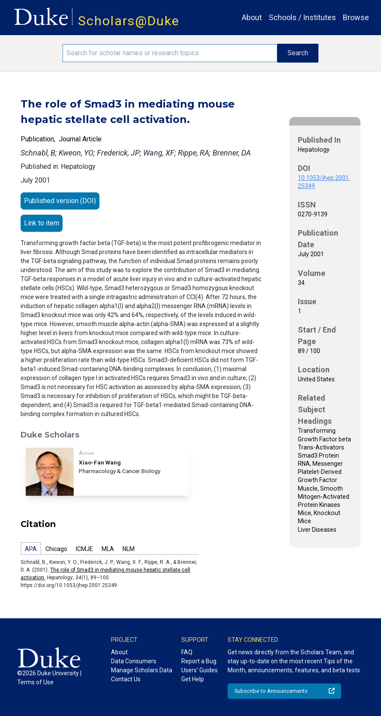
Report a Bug (198, 661)
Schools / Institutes (302, 17)
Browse (356, 17)
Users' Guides (199, 670)
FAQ (186, 652)
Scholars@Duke (129, 20)
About (252, 17)
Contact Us (126, 679)
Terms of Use (35, 682)
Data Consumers (133, 661)
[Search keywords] (170, 53)
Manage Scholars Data (141, 670)
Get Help (192, 679)
